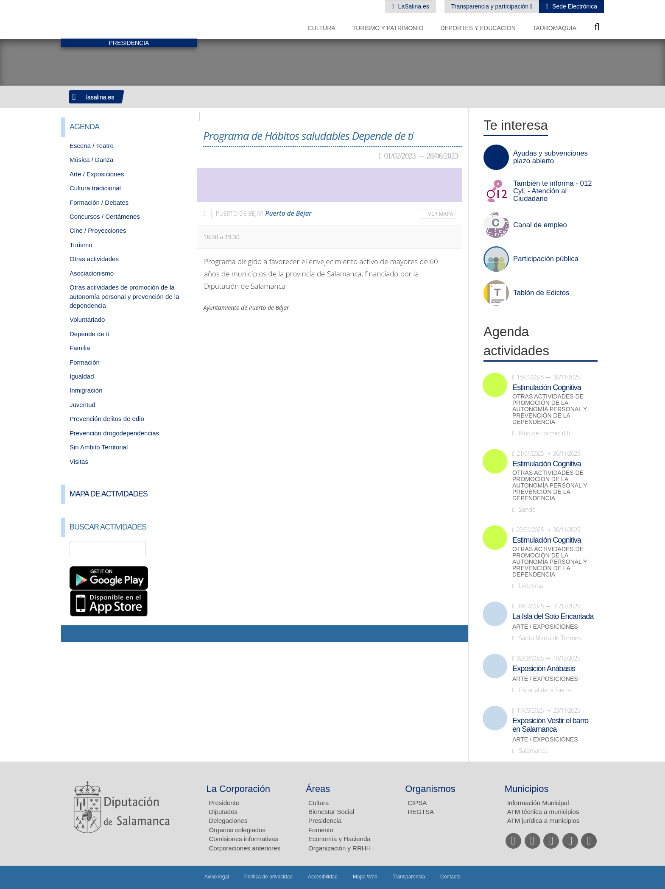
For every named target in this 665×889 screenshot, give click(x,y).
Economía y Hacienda (339, 838)
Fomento (320, 829)
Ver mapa (440, 213)
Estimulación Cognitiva (546, 387)
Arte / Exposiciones (97, 174)
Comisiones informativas (243, 838)
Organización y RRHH (339, 848)
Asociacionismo (92, 273)
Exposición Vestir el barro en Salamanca (550, 724)
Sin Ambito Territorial (99, 447)
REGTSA (421, 811)
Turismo (81, 244)
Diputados (223, 811)
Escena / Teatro (92, 145)
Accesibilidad (323, 877)
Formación (85, 362)
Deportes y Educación (477, 28)
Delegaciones (228, 820)
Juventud (82, 404)
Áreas (318, 788)
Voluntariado (87, 319)
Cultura (321, 28)
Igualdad (82, 376)
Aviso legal (216, 877)
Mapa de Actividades (109, 494)
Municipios (527, 788)
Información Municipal (538, 802)
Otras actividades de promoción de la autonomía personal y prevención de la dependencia (124, 296)
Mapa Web (365, 877)
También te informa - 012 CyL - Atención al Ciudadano (552, 191)
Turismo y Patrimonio (388, 28)
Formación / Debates (99, 202)
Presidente (224, 802)
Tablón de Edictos (541, 293)
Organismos (430, 788)
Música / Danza (91, 159)
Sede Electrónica (573, 6)
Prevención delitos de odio (107, 418)
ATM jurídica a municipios (543, 820)
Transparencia (409, 877)
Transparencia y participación (490, 6)
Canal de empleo (540, 225)
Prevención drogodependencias (114, 433)
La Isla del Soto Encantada (552, 616)
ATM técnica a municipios (543, 811)
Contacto (450, 877)
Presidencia (324, 820)
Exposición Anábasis (543, 668)
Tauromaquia (554, 28)
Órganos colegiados (237, 829)
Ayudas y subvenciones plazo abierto (550, 157)
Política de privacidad (268, 877)
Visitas (79, 461)
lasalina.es (100, 97)
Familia (80, 347)
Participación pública (545, 259)
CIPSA (417, 802)
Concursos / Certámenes (105, 216)
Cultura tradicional (95, 188)
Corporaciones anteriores (244, 848)
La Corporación (238, 788)
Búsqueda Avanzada (178, 548)
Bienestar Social (331, 811)
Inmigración (86, 390)
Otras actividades (94, 258)
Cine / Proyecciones (98, 230)
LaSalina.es (413, 6)
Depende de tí (89, 333)
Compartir (71, 633)
